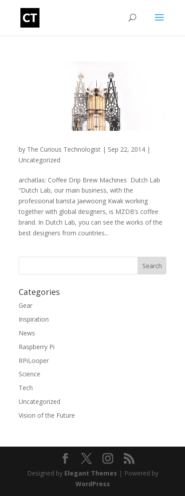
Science (29, 374)
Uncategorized (39, 160)
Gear (25, 305)
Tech (26, 387)
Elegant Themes (90, 473)
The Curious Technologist (64, 149)
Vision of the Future (47, 415)
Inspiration (34, 319)
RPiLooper (34, 360)
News (27, 333)
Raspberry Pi (37, 347)
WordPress (92, 484)
